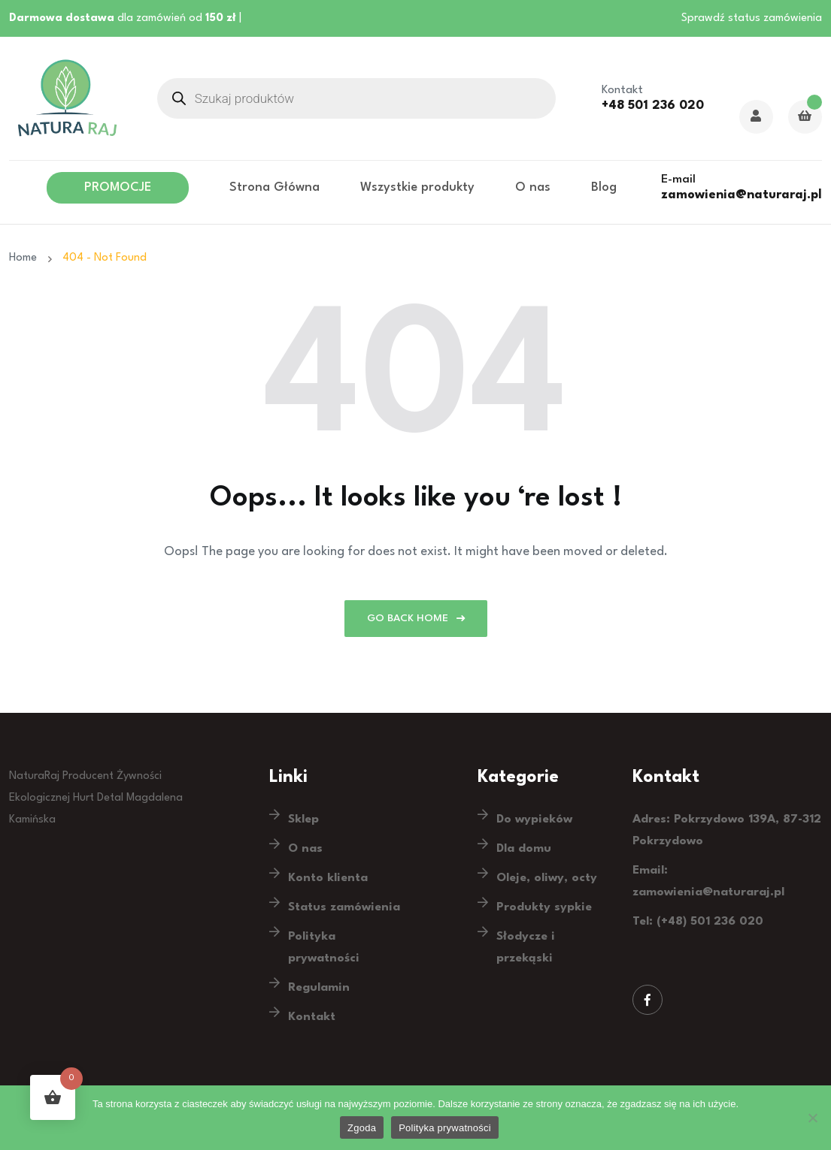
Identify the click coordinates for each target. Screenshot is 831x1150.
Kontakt (311, 1017)
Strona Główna (274, 187)
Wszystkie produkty (417, 187)
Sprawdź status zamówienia (751, 18)
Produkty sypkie (544, 907)
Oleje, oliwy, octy (546, 878)
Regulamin (319, 988)
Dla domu (523, 849)
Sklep (303, 819)
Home (26, 258)
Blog (604, 187)
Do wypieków (534, 819)
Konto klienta (328, 878)
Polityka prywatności (323, 947)
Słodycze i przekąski (525, 947)
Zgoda (361, 1127)
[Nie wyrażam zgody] (812, 1117)
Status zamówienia (344, 907)
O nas (532, 187)
